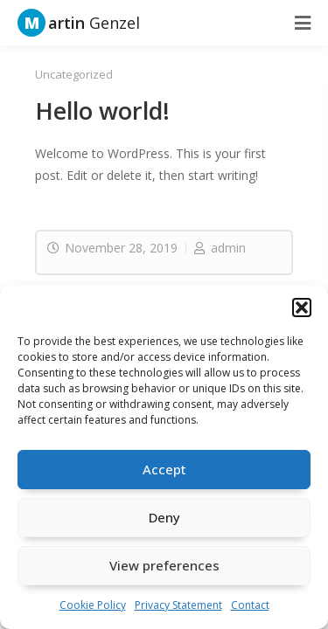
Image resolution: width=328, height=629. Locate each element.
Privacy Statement (178, 605)
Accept (164, 469)
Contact (250, 605)
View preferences (164, 565)
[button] (302, 307)
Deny (164, 517)
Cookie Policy (92, 605)
